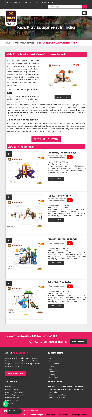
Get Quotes (63, 97)
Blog (50, 369)
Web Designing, (52, 415)
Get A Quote (56, 178)
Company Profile (55, 361)
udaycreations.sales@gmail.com (39, 2)
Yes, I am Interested (46, 139)
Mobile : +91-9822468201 (58, 395)
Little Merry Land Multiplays (62, 152)
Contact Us (53, 372)
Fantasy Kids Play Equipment (63, 239)
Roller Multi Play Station (60, 282)
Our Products (53, 363)
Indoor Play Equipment (14, 395)
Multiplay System (12, 389)
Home (7, 43)
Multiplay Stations (12, 387)
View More (9, 403)
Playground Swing (12, 400)
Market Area (53, 377)
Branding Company (79, 415)
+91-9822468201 (14, 2)
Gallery (51, 366)
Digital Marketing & (65, 415)
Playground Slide (12, 397)
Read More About (15, 373)
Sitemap (51, 374)
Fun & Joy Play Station (59, 196)
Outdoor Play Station (24, 43)
